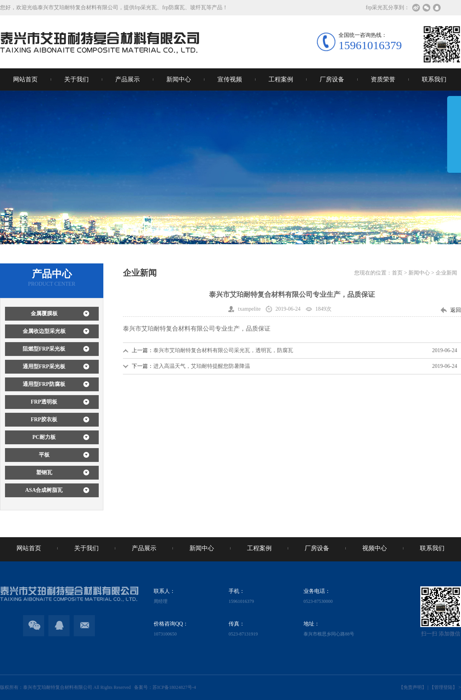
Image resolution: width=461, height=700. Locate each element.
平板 (44, 455)
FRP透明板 (44, 402)
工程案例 (281, 79)
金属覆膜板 (44, 313)
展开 (454, 140)
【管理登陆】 (443, 687)
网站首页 (25, 79)
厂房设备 (332, 79)
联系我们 (434, 79)
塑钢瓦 (44, 472)
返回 (455, 310)
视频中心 (374, 548)
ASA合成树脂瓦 (44, 490)
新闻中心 (178, 79)
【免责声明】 (412, 687)
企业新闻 (446, 273)
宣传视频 (229, 79)
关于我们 (76, 79)
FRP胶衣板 (44, 419)
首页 (397, 273)
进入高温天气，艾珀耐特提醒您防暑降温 (201, 366)
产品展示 (127, 79)
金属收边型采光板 (44, 331)
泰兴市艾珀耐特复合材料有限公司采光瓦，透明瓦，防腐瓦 (223, 350)
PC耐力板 (44, 437)
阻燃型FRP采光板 (44, 349)
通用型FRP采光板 (44, 366)
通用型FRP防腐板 (44, 384)
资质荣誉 (383, 79)
